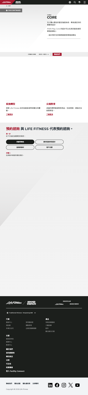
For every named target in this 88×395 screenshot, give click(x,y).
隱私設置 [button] (17, 383)
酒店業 (8, 325)
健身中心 (9, 322)
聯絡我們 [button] (9, 383)
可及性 (8, 364)
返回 (8, 6)
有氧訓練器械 (50, 322)
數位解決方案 (50, 331)
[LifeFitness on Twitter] (70, 385)
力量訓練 (49, 325)
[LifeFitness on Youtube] (77, 385)
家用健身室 (29, 322)
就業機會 (9, 367)
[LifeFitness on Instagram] (64, 385)
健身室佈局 (10, 339)
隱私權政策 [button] (26, 383)
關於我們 (9, 349)
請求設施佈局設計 (49, 142)
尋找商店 (9, 357)
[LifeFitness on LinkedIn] (50, 385)
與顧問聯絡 (20, 142)
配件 (47, 328)
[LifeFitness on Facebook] (57, 385)
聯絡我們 (57, 54)
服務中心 (9, 342)
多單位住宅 (10, 328)
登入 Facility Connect (15, 371)
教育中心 (9, 345)
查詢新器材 (20, 147)
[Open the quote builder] (80, 2)
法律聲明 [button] (35, 383)
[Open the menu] (84, 2)
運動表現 (29, 325)
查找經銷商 (10, 353)
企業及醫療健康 (31, 328)
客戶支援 (49, 147)
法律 (7, 360)
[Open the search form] (75, 2)
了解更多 (9, 114)
